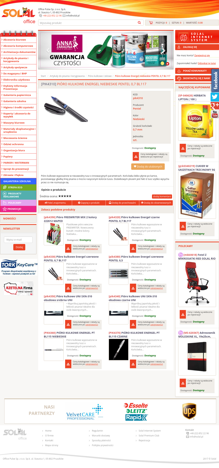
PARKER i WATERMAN (16, 162)
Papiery (8, 156)
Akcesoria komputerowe (18, 45)
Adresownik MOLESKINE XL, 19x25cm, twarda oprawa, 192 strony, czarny (196, 334)
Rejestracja (144, 440)
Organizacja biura (14, 150)
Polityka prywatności (102, 445)
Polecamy (11, 202)
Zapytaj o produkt (88, 202)
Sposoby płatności (101, 440)
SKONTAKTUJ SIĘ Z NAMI (196, 78)
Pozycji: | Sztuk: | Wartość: (179, 22)
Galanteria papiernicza (17, 95)
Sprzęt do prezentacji (16, 169)
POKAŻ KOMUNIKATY (200, 70)
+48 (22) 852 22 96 (52, 15)
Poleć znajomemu (55, 202)
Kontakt (49, 440)
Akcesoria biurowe (14, 39)
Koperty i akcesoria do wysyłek (16, 115)
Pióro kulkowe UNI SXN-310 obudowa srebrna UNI (68, 298)
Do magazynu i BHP (15, 73)
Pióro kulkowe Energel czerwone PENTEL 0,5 (136, 258)
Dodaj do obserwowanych (156, 202)
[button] (48, 50)
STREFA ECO (12, 187)
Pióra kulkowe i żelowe (100, 76)
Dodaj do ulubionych (148, 166)
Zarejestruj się (202, 55)
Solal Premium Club (149, 435)
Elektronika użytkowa (16, 79)
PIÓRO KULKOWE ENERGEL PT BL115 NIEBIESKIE (69, 334)
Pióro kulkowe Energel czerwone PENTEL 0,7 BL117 (71, 258)
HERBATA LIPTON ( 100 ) (192, 97)
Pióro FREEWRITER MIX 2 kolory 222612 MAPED (70, 219)
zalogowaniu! (92, 248)
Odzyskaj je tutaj (207, 63)
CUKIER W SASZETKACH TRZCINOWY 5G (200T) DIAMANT (196, 168)
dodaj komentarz (162, 196)
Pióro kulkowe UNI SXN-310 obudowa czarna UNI (133, 298)
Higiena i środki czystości (18, 107)
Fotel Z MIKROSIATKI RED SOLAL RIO (196, 256)
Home (48, 430)
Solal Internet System (150, 430)
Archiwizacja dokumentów (19, 52)
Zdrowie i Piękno (13, 175)
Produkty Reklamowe (11, 194)
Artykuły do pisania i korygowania (15, 59)
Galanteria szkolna (14, 101)
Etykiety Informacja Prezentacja (15, 87)
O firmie (49, 435)
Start (43, 76)
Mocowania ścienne (15, 138)
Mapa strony (51, 445)
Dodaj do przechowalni (122, 202)
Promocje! (11, 208)
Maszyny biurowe (14, 122)
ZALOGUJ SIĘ (190, 47)
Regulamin (97, 430)
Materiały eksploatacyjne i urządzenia (19, 130)
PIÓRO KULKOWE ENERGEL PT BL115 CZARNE (134, 334)
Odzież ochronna (13, 144)
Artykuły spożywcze (15, 67)
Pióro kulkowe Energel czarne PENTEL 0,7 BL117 (134, 219)
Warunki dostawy (101, 435)
